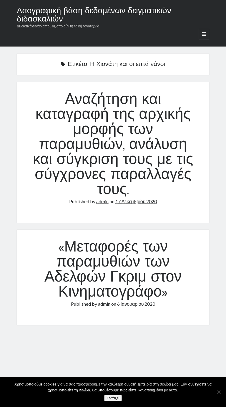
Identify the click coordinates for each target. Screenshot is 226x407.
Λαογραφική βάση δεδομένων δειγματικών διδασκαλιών (94, 15)
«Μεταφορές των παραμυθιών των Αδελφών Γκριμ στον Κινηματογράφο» (113, 270)
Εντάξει (113, 398)
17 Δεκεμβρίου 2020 (136, 201)
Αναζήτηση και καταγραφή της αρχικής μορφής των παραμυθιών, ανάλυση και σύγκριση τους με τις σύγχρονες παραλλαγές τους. (113, 145)
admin (102, 201)
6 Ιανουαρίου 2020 (136, 304)
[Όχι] (219, 392)
